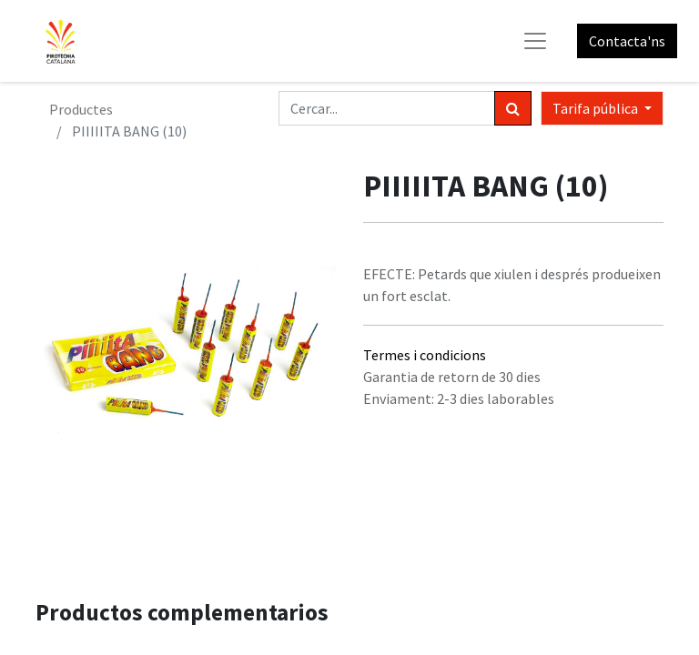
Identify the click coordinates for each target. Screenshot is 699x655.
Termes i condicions (424, 355)
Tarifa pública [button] (596, 108)
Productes (81, 109)
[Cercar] (513, 108)
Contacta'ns (627, 41)
